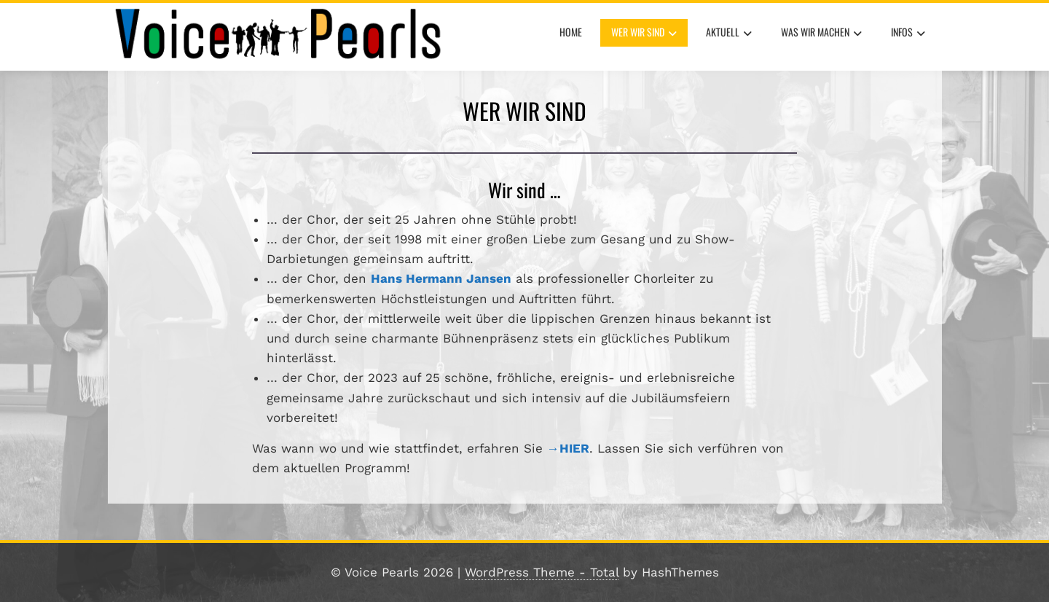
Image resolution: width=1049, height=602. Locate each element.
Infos (908, 33)
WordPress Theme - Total (541, 572)
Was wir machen (821, 33)
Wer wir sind (644, 33)
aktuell (729, 33)
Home (570, 31)
